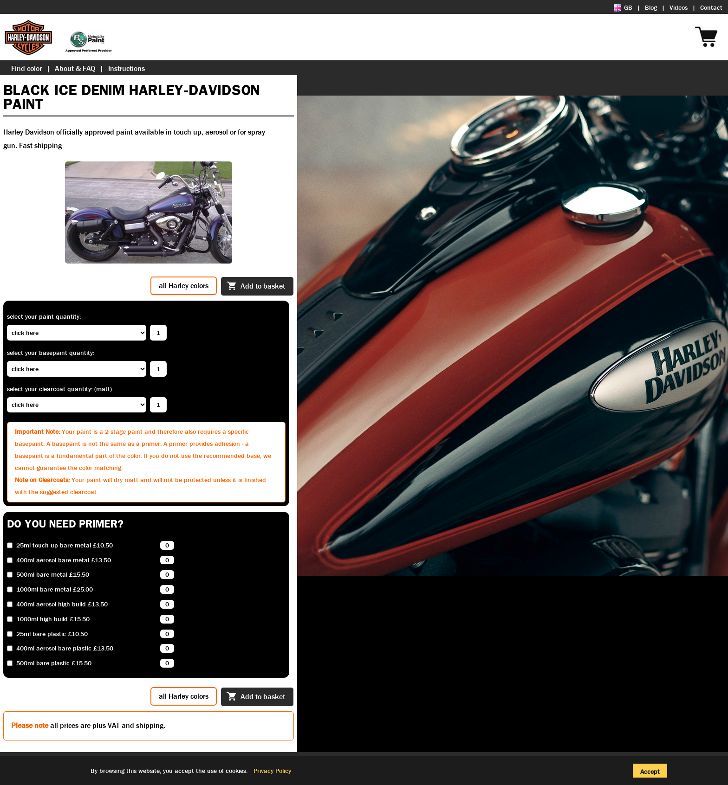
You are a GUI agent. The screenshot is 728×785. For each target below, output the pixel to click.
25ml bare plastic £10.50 (52, 634)
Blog (651, 7)
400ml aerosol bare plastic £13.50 (64, 648)
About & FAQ (75, 68)
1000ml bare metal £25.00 (54, 589)
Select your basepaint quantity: (50, 352)
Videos (679, 7)
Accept (650, 771)
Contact (711, 7)
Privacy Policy (272, 770)
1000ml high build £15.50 (53, 619)
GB (623, 7)
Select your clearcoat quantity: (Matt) (59, 389)
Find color (26, 68)
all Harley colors (183, 285)
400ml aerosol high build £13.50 (62, 604)
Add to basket (256, 286)
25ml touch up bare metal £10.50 (64, 545)
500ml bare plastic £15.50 (53, 663)
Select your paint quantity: (44, 316)
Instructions (126, 68)
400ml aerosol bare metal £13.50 (63, 560)
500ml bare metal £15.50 (52, 575)
